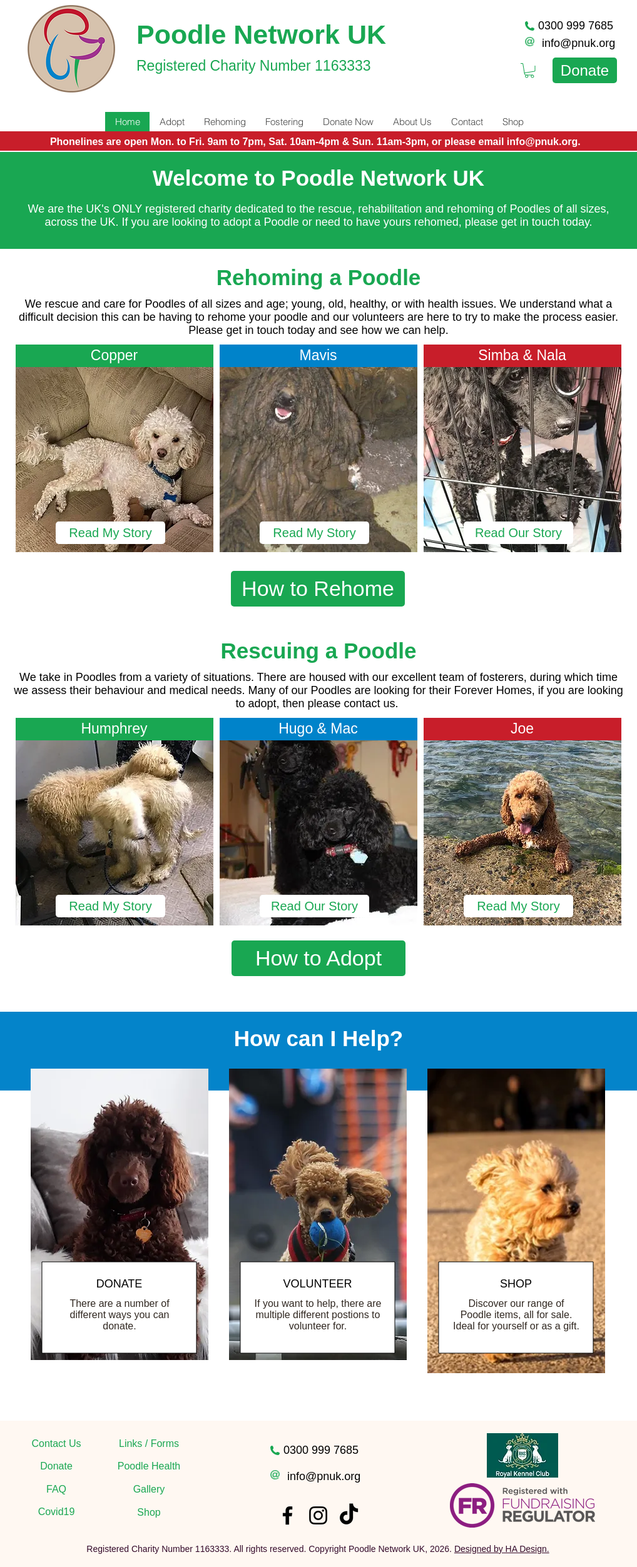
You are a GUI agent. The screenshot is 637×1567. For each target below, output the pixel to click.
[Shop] (149, 1512)
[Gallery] (149, 1489)
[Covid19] (56, 1512)
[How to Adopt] (318, 958)
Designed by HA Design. (501, 1549)
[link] (529, 70)
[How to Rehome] (318, 589)
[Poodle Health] (149, 1466)
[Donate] (585, 70)
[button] (314, 906)
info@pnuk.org (578, 43)
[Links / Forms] (149, 1443)
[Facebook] (287, 1515)
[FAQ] (56, 1489)
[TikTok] (349, 1515)
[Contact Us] (56, 1443)
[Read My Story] (110, 532)
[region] (119, 1238)
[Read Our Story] (518, 532)
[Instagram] (318, 1515)
